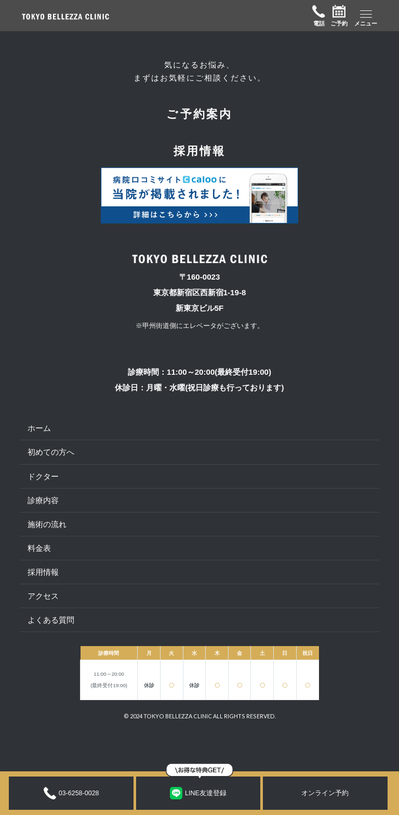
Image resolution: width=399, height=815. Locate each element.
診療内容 (43, 500)
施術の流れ (47, 524)
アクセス (43, 595)
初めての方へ (51, 452)
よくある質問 (51, 619)
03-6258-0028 (71, 793)
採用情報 (43, 572)
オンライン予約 (325, 793)
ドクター (43, 476)
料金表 (39, 548)
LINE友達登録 (198, 793)
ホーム (39, 428)
